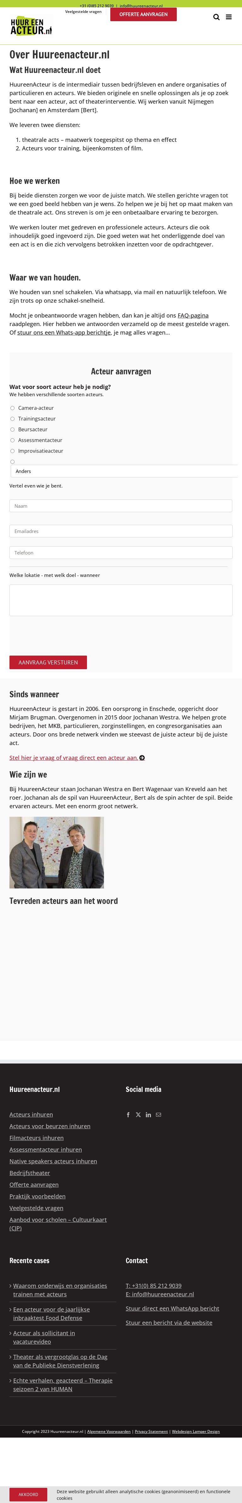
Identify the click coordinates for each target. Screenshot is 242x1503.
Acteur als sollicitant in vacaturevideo (44, 1337)
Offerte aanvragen (34, 1184)
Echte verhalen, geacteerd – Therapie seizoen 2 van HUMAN (62, 1385)
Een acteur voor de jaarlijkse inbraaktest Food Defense (51, 1314)
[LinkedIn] (148, 1114)
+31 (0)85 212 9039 (97, 6)
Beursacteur (33, 429)
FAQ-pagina (193, 315)
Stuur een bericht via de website (169, 1322)
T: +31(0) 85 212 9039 (154, 1285)
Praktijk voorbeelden (37, 1196)
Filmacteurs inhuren (36, 1138)
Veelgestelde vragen (36, 1208)
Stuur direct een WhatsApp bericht (172, 1308)
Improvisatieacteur (40, 450)
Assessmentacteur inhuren (45, 1149)
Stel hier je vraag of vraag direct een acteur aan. (73, 757)
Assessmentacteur (40, 440)
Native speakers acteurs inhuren (53, 1161)
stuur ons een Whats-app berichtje (64, 332)
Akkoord (28, 1494)
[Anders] (125, 471)
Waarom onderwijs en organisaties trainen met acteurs (60, 1290)
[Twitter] (138, 1114)
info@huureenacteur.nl (141, 6)
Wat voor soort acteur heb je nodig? (60, 387)
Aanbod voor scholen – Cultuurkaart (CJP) (58, 1224)
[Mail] (158, 1114)
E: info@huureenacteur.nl (160, 1294)
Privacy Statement (151, 1431)
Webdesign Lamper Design (196, 1431)
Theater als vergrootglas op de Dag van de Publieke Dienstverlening (60, 1361)
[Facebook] (128, 1114)
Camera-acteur (36, 407)
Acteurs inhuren (31, 1114)
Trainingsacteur (37, 418)
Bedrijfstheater (29, 1173)
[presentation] (57, 633)
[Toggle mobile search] (216, 17)
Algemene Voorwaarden (109, 1431)
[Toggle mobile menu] (229, 17)
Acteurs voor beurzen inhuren (49, 1126)
